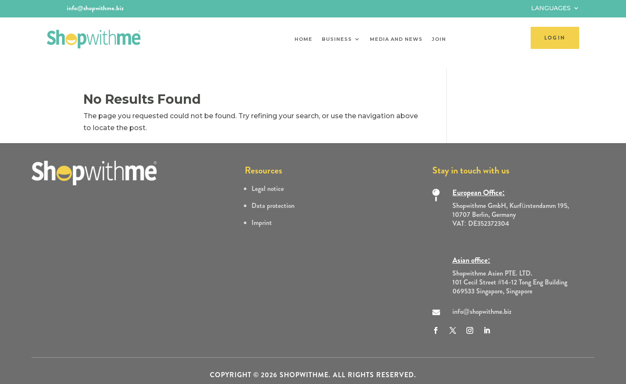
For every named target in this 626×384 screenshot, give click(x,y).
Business (337, 39)
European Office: (478, 185)
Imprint (262, 215)
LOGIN (555, 38)
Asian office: (471, 252)
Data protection (273, 198)
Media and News (396, 39)
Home (303, 39)
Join (439, 39)
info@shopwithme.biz (95, 8)
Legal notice (268, 181)
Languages (551, 8)
